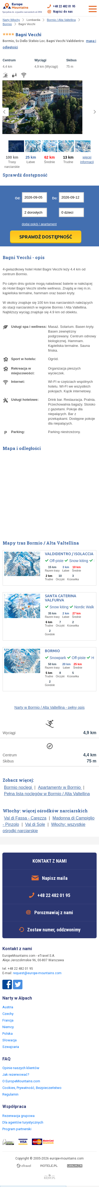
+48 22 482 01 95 (64, 6)
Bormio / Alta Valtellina (61, 19)
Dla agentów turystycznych (22, 1122)
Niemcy (8, 1027)
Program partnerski (16, 1129)
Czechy (7, 1014)
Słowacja (9, 1040)
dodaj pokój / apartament (39, 224)
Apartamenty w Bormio (60, 787)
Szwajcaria (10, 1047)
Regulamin (10, 1094)
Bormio (7, 24)
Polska (7, 1034)
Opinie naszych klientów (20, 1068)
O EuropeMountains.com (21, 1081)
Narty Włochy (11, 19)
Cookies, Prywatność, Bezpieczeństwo (32, 1088)
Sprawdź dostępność (45, 236)
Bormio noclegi (18, 787)
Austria (7, 1007)
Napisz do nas (63, 11)
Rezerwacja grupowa (18, 1116)
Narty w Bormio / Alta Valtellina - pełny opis (50, 707)
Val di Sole (35, 824)
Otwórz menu (93, 9)
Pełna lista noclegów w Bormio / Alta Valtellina (47, 794)
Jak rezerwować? (15, 1074)
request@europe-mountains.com (37, 973)
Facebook (7, 984)
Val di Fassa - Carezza (25, 818)
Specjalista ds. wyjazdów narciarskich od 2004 (22, 8)
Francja (7, 1020)
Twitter (17, 984)
